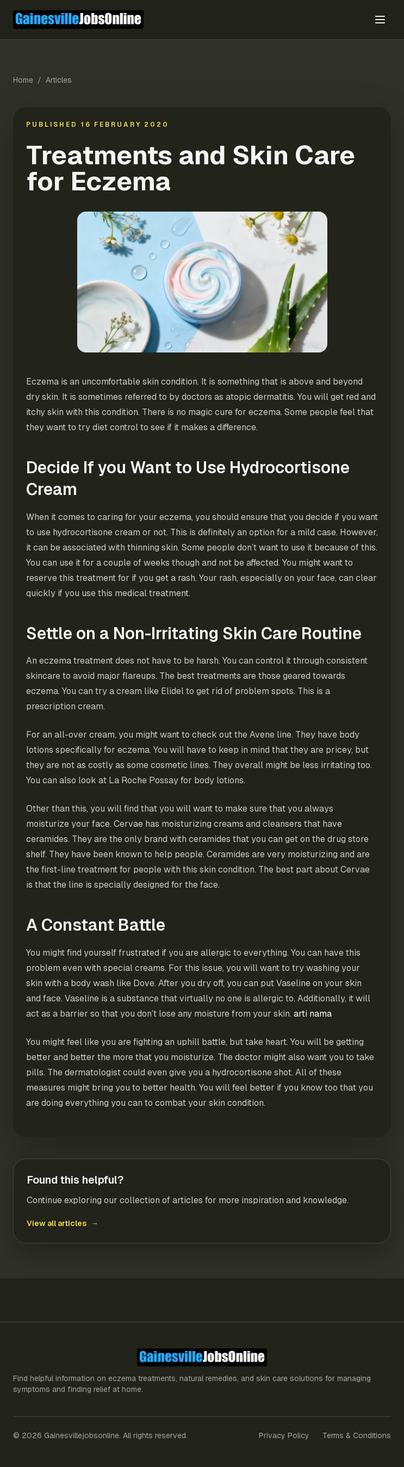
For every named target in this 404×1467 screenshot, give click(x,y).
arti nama (313, 1013)
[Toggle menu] (380, 19)
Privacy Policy (284, 1435)
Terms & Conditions (356, 1435)
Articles (59, 80)
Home (23, 80)
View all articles (62, 1223)
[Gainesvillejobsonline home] (138, 19)
